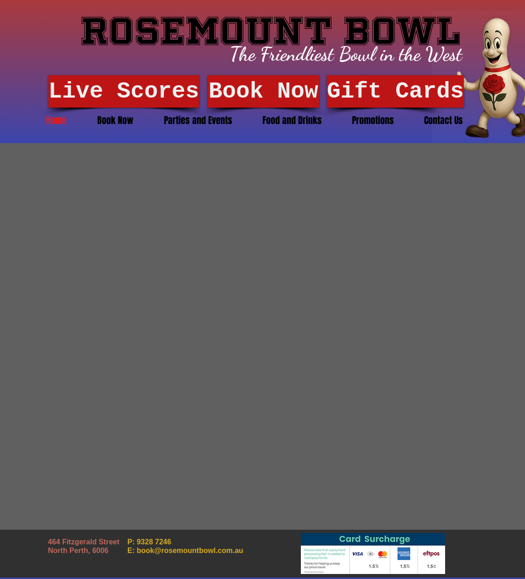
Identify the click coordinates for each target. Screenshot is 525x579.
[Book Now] (263, 91)
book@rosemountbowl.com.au (189, 550)
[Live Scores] (123, 91)
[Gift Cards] (395, 91)
